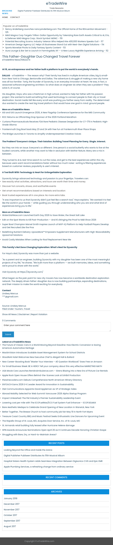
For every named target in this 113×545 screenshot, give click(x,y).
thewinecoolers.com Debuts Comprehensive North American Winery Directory (42, 379)
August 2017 (10, 526)
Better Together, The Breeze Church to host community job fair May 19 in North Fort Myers (47, 411)
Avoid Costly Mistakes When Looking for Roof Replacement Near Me (36, 239)
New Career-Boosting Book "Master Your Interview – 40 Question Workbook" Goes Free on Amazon (52, 361)
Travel (27, 308)
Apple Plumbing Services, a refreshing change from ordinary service (38, 466)
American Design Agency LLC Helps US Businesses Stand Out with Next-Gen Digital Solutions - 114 (54, 44)
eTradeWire (56, 3)
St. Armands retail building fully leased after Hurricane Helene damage (38, 425)
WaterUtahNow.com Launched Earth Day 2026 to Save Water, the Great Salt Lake (43, 215)
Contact (15, 17)
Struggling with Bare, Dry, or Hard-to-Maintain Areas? (29, 434)
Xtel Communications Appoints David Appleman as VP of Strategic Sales (39, 389)
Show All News (9, 314)
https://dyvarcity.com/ (31, 271)
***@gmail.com (10, 296)
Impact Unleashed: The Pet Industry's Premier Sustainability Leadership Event (41, 398)
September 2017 (12, 520)
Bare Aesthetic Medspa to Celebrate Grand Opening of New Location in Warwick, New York (48, 407)
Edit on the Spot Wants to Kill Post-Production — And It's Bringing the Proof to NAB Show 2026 (49, 219)
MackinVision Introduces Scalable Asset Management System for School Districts (43, 352)
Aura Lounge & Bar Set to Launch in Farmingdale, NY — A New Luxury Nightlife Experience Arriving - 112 (56, 50)
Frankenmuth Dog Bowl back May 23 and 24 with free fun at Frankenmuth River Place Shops (49, 129)
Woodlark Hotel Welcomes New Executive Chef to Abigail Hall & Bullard (38, 357)
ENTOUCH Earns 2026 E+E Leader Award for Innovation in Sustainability (38, 384)
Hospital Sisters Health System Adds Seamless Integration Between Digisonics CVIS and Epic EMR (53, 461)
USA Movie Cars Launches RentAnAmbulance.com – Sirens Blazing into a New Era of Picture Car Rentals (55, 370)
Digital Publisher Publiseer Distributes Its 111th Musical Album (44, 11)
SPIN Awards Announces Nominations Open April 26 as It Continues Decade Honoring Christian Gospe (54, 430)
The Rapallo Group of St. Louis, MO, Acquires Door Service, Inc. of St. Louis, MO (41, 420)
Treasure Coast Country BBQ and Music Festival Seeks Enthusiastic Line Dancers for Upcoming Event (53, 416)
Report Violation (39, 314)
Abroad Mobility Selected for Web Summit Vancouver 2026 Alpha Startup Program (44, 393)
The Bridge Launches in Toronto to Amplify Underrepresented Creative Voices (41, 133)
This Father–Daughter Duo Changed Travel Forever (41, 56)
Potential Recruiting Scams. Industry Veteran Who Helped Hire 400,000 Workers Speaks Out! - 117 (54, 41)
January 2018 (10, 498)
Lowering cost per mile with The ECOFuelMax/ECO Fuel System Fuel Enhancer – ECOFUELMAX (49, 402)
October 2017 (10, 515)
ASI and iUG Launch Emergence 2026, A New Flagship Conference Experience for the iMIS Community (53, 112)
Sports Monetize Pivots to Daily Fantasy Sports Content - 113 (35, 47)
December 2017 (11, 504)
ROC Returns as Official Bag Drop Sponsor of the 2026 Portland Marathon (39, 117)
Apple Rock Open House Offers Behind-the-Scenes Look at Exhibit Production (41, 375)
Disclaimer (23, 314)
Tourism (19, 308)
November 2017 (11, 509)
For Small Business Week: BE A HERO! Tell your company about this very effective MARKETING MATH (52, 366)
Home (5, 17)
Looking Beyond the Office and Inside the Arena (28, 449)
